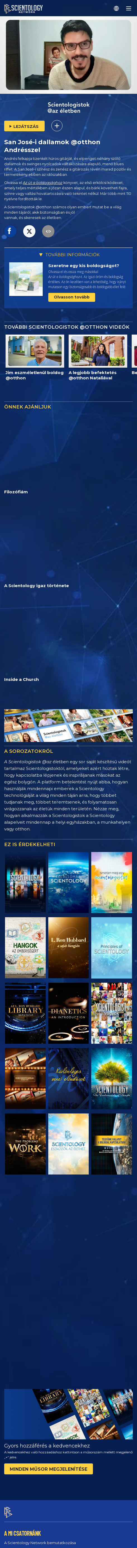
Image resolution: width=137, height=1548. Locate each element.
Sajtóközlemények (21, 1309)
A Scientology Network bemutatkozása (40, 1256)
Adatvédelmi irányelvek (23, 1534)
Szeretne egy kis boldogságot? (83, 265)
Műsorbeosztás (21, 1288)
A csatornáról (16, 1267)
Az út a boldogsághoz (43, 183)
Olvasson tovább (72, 297)
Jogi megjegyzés (17, 1541)
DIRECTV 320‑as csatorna (26, 1362)
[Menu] (128, 8)
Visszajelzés (20, 1431)
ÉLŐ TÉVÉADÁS (20, 1278)
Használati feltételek (20, 1521)
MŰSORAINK (16, 1337)
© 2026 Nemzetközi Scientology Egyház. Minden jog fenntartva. (56, 1515)
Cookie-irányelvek (18, 1528)
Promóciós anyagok (22, 1320)
